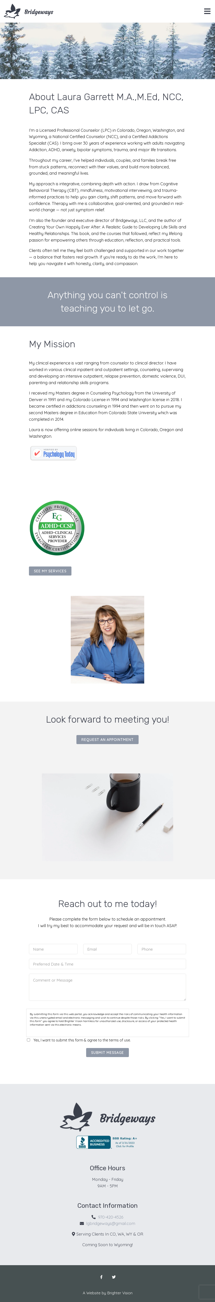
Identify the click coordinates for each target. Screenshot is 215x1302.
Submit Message (107, 1052)
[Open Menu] (207, 11)
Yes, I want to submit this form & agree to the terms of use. (82, 1040)
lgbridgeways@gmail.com (110, 1223)
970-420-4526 (110, 1217)
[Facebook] (101, 1277)
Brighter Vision (119, 1292)
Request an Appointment (107, 739)
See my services (50, 571)
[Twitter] (113, 1277)
